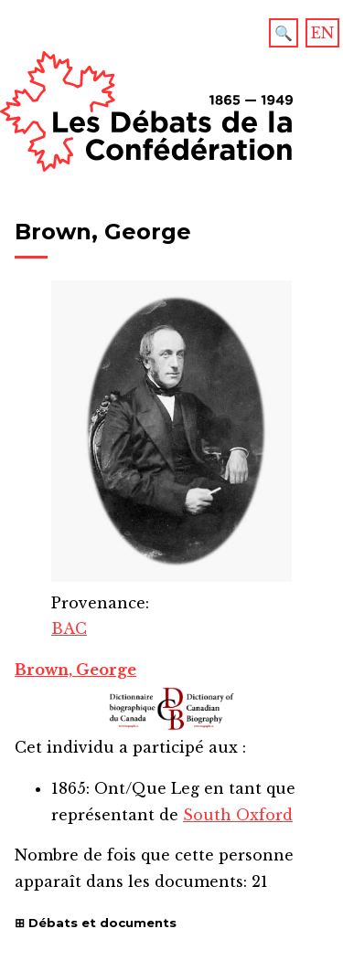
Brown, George (75, 669)
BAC (69, 628)
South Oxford (238, 815)
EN (322, 33)
